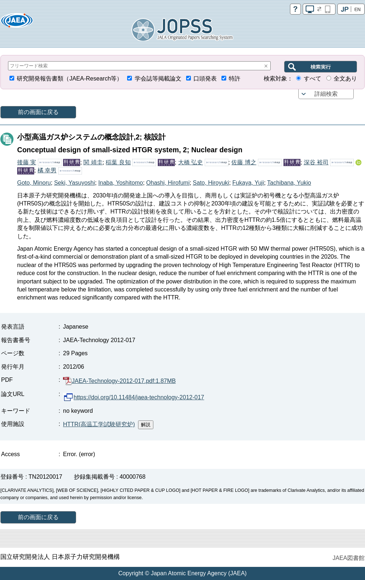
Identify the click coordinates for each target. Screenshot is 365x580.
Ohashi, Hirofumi (167, 183)
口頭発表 (205, 78)
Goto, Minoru (34, 183)
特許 (234, 78)
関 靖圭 (92, 162)
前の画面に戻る (38, 112)
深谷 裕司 (316, 162)
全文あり (345, 78)
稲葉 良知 (118, 162)
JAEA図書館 (349, 558)
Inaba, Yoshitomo (120, 183)
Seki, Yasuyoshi (74, 183)
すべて (312, 78)
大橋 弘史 (190, 162)
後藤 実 (26, 162)
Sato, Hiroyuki (211, 183)
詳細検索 (326, 94)
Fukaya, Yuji (248, 183)
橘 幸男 (47, 170)
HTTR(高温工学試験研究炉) (99, 424)
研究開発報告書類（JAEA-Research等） (69, 78)
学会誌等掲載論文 (158, 78)
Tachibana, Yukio (289, 183)
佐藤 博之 (243, 162)
